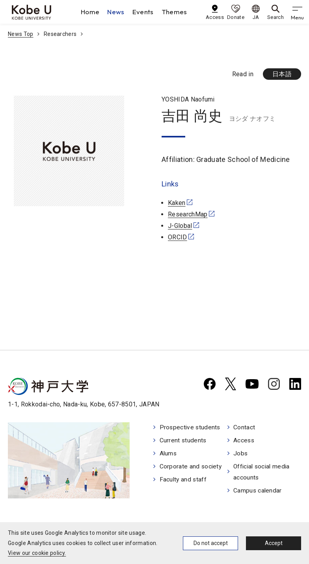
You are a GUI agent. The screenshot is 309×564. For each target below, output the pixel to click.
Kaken (177, 203)
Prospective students (191, 427)
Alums (169, 454)
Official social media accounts (263, 473)
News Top (21, 34)
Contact (244, 427)
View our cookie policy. (37, 553)
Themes (174, 12)
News (115, 12)
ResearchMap (188, 214)
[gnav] (297, 12)
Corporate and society (191, 468)
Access (244, 441)
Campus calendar (258, 492)
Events (143, 12)
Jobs (241, 454)
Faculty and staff (184, 481)
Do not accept (211, 543)
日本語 (282, 74)
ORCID (177, 237)
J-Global (180, 225)
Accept (274, 543)
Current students (183, 441)
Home (90, 12)
